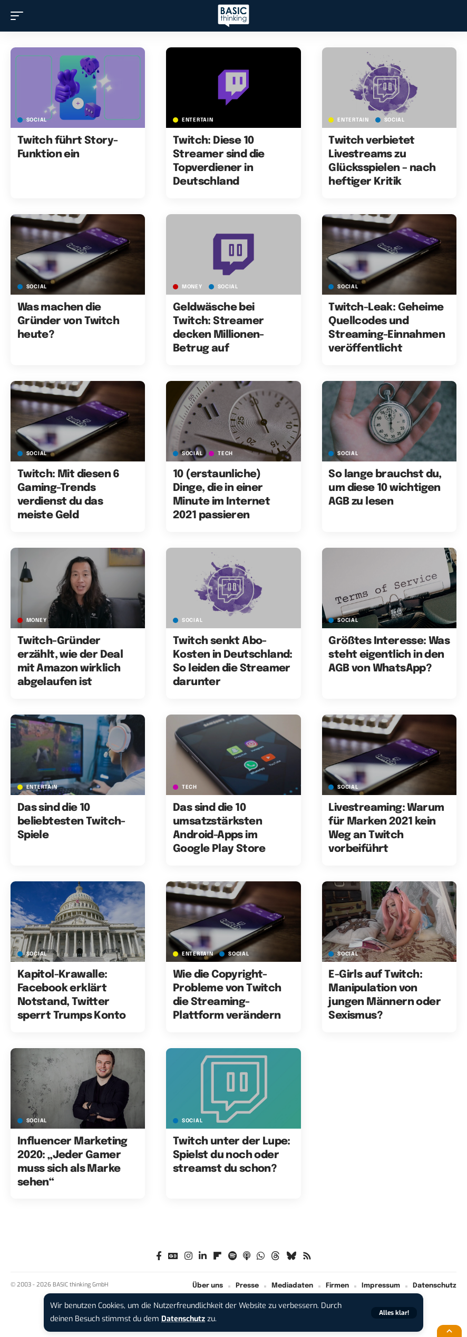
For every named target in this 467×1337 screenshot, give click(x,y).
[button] (394, 1313)
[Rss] (307, 1256)
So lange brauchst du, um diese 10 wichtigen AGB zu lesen (384, 488)
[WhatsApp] (260, 1256)
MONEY (192, 286)
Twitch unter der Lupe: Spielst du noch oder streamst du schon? (231, 1155)
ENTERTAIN (197, 120)
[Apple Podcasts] (246, 1256)
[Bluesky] (291, 1256)
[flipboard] (217, 1256)
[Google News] (173, 1256)
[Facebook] (158, 1256)
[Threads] (275, 1256)
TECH (225, 453)
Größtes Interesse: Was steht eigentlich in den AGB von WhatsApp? (389, 655)
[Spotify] (232, 1256)
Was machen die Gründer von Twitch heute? (68, 321)
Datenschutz (184, 1319)
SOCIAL (36, 120)
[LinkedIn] (202, 1256)
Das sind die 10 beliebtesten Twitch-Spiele (71, 821)
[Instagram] (188, 1256)
